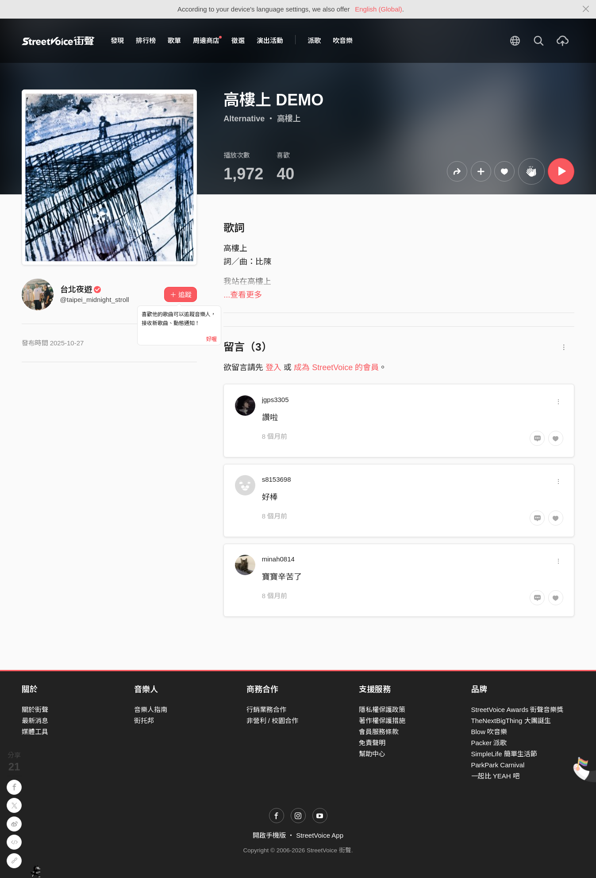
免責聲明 (372, 742)
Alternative (244, 118)
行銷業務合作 (266, 709)
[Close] (586, 9)
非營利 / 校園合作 (272, 720)
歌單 (174, 40)
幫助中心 (372, 754)
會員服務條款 (379, 731)
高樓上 (289, 118)
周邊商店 (207, 40)
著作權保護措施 (382, 720)
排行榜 (146, 40)
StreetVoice (58, 40)
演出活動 (270, 40)
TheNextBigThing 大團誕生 (511, 720)
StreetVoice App (319, 835)
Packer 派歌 (489, 742)
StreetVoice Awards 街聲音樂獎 (517, 709)
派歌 (314, 40)
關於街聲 (35, 709)
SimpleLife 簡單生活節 (504, 754)
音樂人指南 (150, 709)
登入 (273, 367)
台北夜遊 (81, 289)
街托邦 (144, 720)
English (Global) (378, 9)
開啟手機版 (269, 835)
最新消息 (35, 720)
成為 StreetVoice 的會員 (336, 367)
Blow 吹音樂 (489, 731)
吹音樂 (343, 40)
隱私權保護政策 (382, 709)
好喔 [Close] (211, 339)
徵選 (238, 40)
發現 (117, 40)
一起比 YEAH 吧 (495, 776)
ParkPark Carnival (498, 765)
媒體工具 (35, 731)
